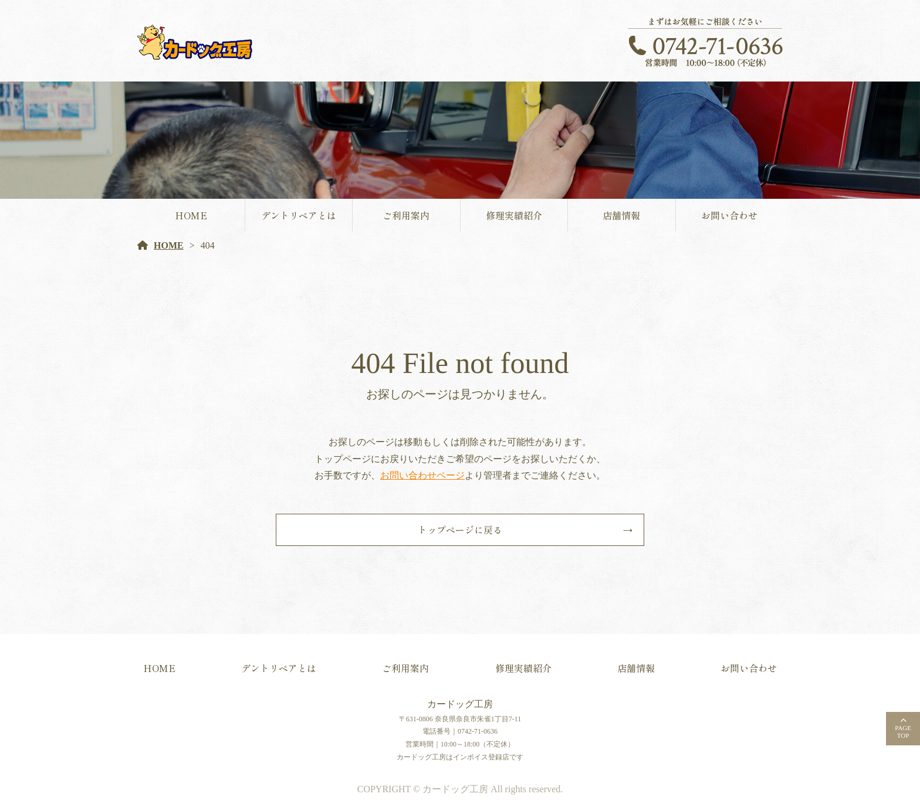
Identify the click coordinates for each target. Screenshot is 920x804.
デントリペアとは (298, 215)
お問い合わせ (729, 215)
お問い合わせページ (422, 475)
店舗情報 (621, 215)
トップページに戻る (460, 530)
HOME (191, 215)
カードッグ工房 (460, 704)
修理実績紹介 (514, 215)
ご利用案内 (406, 215)
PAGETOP (903, 731)
